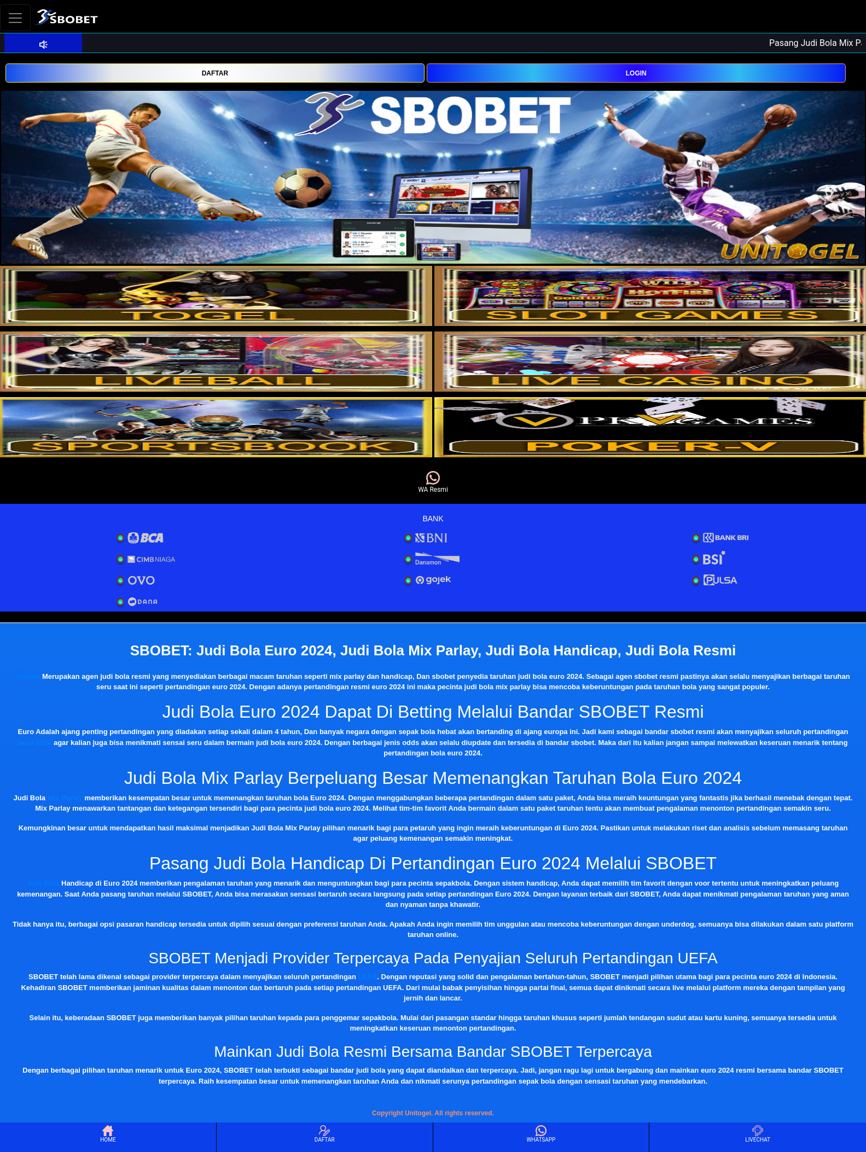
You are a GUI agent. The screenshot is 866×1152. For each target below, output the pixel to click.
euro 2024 (35, 742)
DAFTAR (215, 73)
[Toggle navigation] (15, 17)
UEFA (367, 977)
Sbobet (28, 676)
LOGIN (636, 73)
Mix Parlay (65, 798)
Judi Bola (43, 883)
